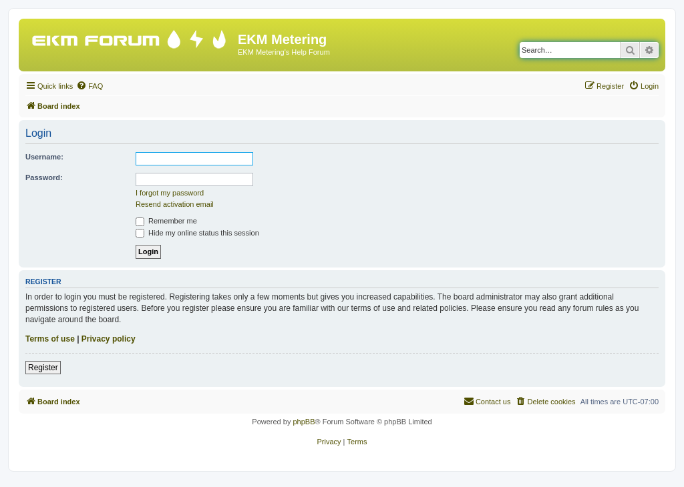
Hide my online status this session (197, 233)
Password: (44, 177)
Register (43, 367)
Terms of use (50, 339)
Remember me (166, 221)
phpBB (304, 422)
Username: (44, 157)
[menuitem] (89, 86)
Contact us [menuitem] (487, 401)
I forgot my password (170, 193)
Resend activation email (175, 204)
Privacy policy (108, 339)
